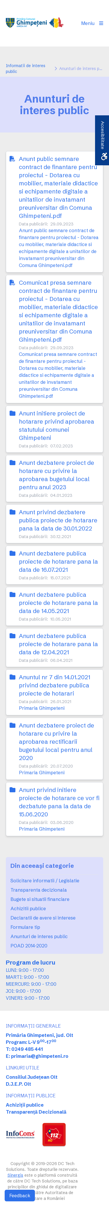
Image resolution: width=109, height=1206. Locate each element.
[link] (34, 23)
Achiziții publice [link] (25, 1105)
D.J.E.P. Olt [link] (18, 1084)
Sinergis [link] (15, 1175)
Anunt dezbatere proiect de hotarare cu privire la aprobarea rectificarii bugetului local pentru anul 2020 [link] (56, 741)
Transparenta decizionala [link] (38, 890)
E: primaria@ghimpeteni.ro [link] (37, 1056)
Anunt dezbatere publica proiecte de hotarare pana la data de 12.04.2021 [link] (58, 644)
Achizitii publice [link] (28, 908)
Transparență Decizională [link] (36, 1112)
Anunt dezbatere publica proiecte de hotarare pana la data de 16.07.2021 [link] (58, 561)
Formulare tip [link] (25, 927)
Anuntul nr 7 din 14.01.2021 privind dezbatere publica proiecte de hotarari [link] (54, 685)
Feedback (19, 1195)
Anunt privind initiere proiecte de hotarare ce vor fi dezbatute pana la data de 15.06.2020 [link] (59, 802)
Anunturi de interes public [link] (39, 936)
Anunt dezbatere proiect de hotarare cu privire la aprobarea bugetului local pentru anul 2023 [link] (56, 475)
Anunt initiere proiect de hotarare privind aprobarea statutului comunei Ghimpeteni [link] (56, 425)
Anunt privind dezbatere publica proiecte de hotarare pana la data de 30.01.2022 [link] (58, 520)
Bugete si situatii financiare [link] (39, 899)
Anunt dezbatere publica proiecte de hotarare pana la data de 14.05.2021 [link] (58, 602)
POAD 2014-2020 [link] (28, 946)
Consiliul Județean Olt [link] (32, 1077)
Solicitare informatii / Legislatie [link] (44, 881)
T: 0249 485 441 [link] (24, 1049)
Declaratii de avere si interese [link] (43, 918)
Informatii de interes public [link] (25, 68)
